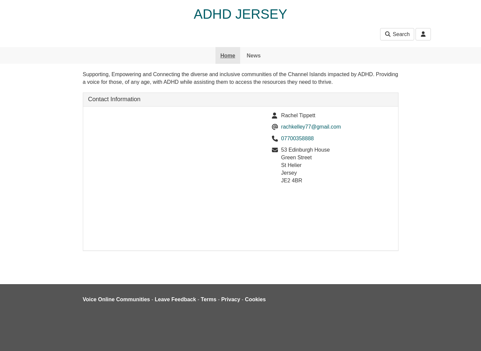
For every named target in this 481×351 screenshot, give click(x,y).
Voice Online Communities (116, 299)
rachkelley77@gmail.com (311, 127)
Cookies (255, 299)
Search (397, 34)
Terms (208, 299)
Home (227, 55)
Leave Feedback (175, 299)
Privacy (230, 299)
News (254, 55)
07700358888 (297, 138)
